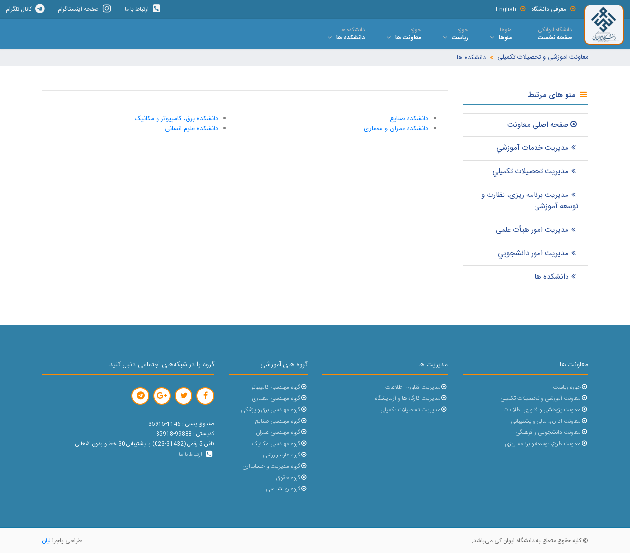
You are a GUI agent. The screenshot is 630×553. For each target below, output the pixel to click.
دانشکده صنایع (409, 118)
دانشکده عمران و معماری (396, 128)
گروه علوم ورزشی (285, 455)
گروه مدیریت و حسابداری (275, 466)
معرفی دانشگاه (553, 9)
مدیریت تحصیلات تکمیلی (414, 410)
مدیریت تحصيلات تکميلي (535, 171)
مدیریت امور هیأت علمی (537, 230)
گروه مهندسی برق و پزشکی (274, 410)
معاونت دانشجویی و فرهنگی (551, 432)
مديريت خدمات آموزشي (537, 148)
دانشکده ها (471, 58)
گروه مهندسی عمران (282, 432)
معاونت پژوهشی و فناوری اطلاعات (546, 410)
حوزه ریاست (570, 387)
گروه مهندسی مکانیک (280, 444)
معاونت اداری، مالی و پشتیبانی (549, 421)
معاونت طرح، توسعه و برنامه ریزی (546, 444)
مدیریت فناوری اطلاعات (416, 387)
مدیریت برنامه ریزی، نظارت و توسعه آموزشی (529, 201)
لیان (46, 541)
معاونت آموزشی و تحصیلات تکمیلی (542, 57)
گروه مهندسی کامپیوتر (280, 387)
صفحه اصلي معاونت (542, 125)
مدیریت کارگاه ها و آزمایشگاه (411, 398)
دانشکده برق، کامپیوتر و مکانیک (176, 118)
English (511, 9)
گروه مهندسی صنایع (281, 421)
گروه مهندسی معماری (280, 398)
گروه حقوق (292, 478)
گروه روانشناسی (287, 489)
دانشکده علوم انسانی (191, 128)
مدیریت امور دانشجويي (538, 253)
